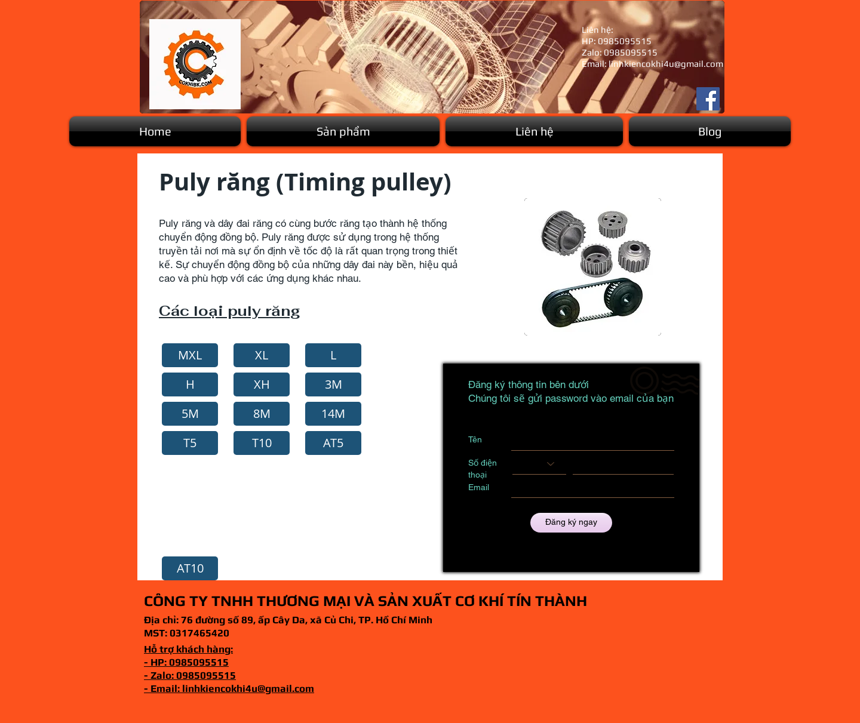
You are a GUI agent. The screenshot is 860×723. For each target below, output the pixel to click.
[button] (343, 131)
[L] (333, 355)
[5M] (190, 414)
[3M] (333, 384)
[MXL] (190, 355)
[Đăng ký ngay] (571, 523)
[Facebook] (708, 98)
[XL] (262, 355)
